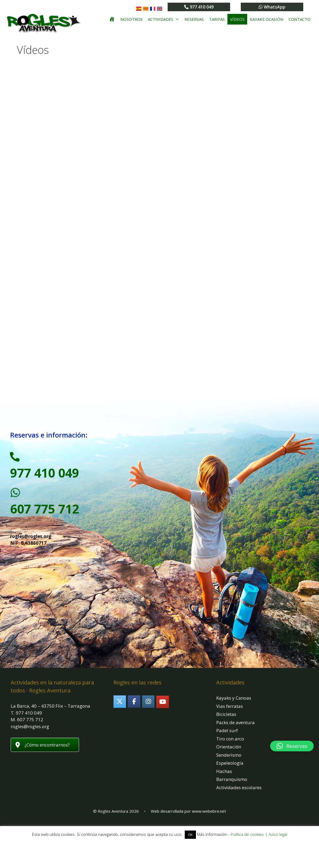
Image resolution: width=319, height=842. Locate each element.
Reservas (194, 19)
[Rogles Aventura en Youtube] (162, 708)
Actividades (165, 19)
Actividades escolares (239, 794)
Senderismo (228, 761)
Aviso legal (278, 834)
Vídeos (237, 19)
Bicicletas (226, 720)
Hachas (224, 778)
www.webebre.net (209, 817)
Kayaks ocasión (266, 19)
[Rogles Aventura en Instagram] (148, 707)
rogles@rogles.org (30, 543)
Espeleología (229, 769)
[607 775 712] (16, 497)
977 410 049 (44, 476)
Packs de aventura (235, 729)
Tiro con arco (230, 745)
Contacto (299, 19)
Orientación (228, 753)
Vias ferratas (229, 712)
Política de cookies (247, 834)
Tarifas (217, 19)
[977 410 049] (16, 459)
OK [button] (190, 834)
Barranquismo (231, 786)
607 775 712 (44, 515)
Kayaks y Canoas (233, 704)
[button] (292, 746)
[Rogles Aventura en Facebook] (134, 707)
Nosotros (131, 19)
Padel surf (227, 737)
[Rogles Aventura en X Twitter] (119, 707)
